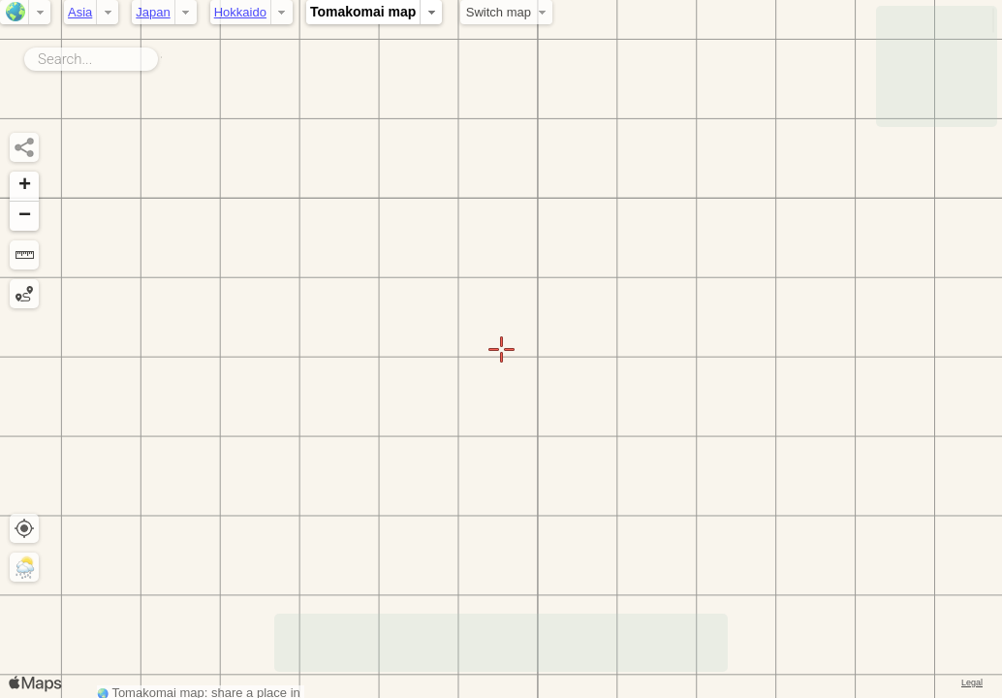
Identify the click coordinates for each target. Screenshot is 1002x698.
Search (161, 55)
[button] (24, 187)
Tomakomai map (363, 11)
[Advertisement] (936, 66)
